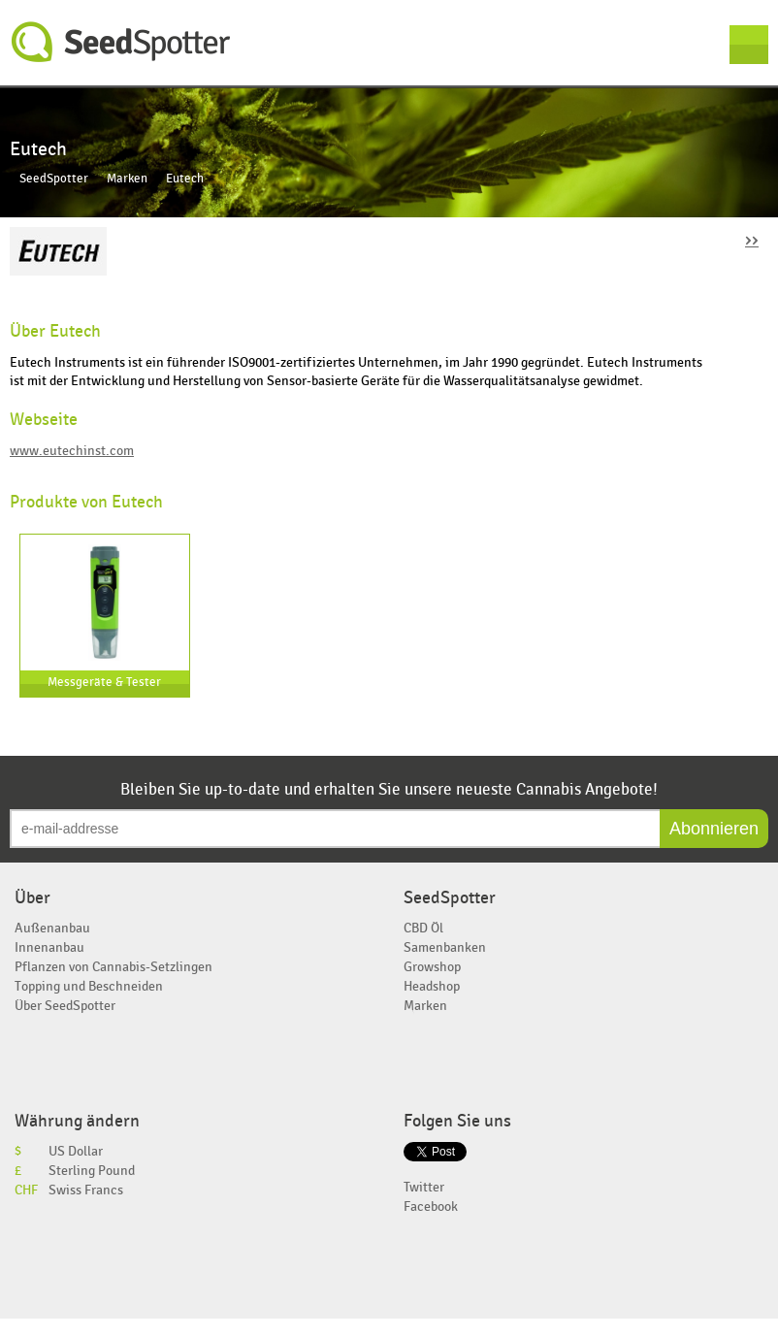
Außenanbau (52, 928)
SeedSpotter (121, 42)
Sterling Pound (92, 1170)
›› (752, 239)
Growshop (432, 967)
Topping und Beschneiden (89, 986)
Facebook (431, 1206)
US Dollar (76, 1151)
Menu (748, 44)
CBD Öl (423, 928)
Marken (127, 179)
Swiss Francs (86, 1190)
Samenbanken (445, 947)
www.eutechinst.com (72, 450)
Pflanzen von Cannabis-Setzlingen (113, 967)
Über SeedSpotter (65, 1005)
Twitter (424, 1187)
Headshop (432, 986)
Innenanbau (49, 947)
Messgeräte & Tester (104, 682)
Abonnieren (714, 828)
